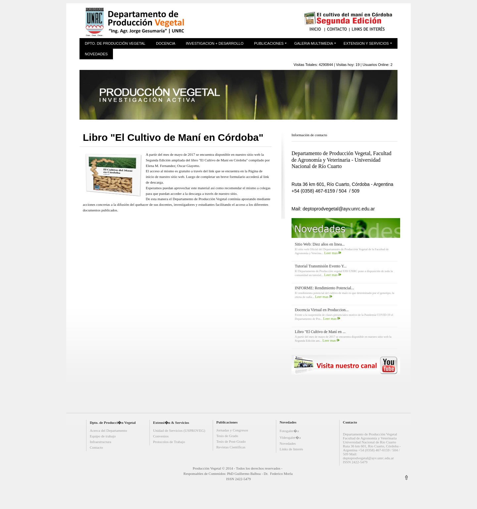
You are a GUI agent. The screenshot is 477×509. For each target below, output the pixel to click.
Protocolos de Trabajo (169, 442)
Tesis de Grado (227, 436)
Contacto (96, 447)
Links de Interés (291, 449)
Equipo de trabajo (103, 436)
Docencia (165, 43)
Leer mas (331, 253)
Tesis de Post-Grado (230, 441)
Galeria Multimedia (313, 43)
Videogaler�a (290, 437)
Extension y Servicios (366, 43)
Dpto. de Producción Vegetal (115, 43)
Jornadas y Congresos (232, 430)
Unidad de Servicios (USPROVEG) (179, 430)
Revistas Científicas (230, 447)
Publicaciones (269, 43)
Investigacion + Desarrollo (214, 43)
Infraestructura (100, 442)
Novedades (96, 54)
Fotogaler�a (289, 431)
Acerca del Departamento (108, 430)
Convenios (161, 436)
